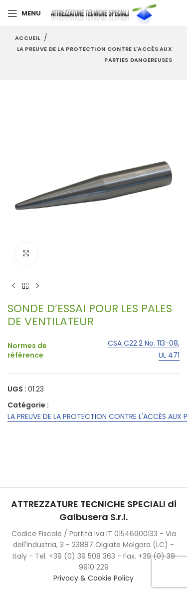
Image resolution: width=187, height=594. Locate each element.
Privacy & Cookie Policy (93, 578)
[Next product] (37, 286)
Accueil (27, 38)
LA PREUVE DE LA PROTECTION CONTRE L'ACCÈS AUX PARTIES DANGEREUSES (95, 54)
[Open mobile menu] (24, 13)
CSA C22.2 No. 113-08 (143, 343)
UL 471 (169, 356)
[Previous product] (13, 286)
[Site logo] (106, 13)
